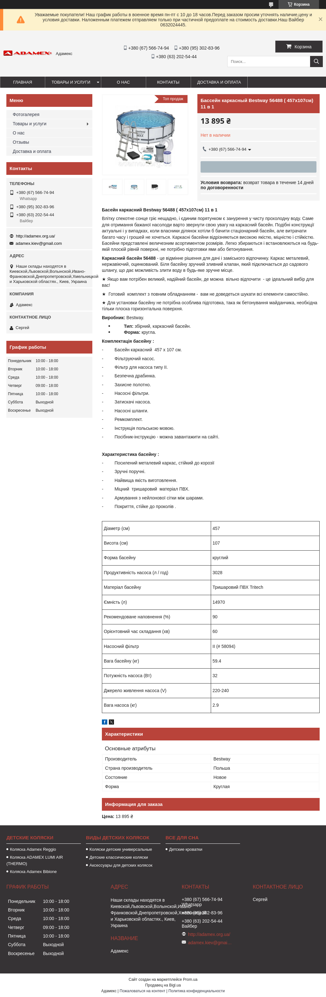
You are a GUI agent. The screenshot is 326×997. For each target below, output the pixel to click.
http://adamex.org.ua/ (35, 236)
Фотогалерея (26, 114)
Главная (22, 82)
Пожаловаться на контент (142, 991)
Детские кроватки (185, 849)
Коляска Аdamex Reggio (33, 849)
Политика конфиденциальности (196, 991)
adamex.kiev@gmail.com (39, 243)
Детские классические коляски (118, 857)
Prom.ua (190, 979)
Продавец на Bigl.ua (163, 985)
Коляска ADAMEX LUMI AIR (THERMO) (34, 860)
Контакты (168, 82)
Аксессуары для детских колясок (120, 865)
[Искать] (316, 61)
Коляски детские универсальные (120, 849)
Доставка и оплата (219, 82)
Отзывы (21, 142)
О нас (123, 82)
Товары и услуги (71, 82)
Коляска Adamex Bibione (33, 871)
